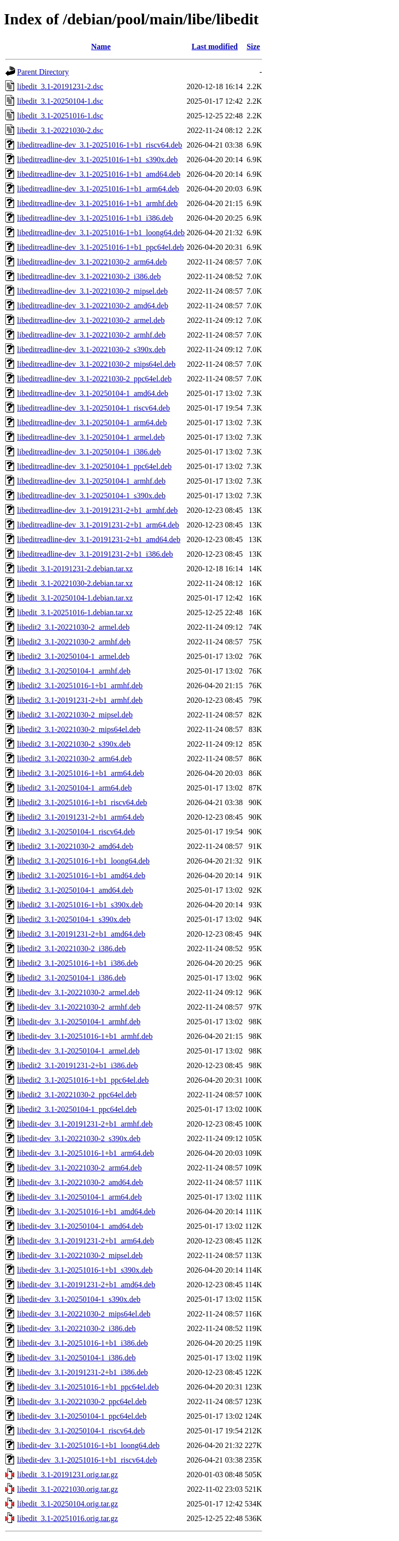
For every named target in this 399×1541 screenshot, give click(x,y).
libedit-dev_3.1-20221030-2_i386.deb (76, 1328)
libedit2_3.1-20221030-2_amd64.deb (75, 846)
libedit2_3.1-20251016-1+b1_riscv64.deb (82, 802)
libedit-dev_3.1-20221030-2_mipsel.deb (80, 1255)
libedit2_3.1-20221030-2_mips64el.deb (78, 729)
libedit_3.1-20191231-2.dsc (60, 86)
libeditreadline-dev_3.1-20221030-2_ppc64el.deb (94, 379)
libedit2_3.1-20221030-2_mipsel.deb (75, 715)
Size (253, 46)
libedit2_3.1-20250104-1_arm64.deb (74, 788)
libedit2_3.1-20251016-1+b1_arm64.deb (80, 773)
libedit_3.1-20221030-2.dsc (60, 130)
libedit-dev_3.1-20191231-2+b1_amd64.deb (86, 1284)
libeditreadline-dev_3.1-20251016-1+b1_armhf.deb (97, 203)
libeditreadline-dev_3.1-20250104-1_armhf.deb (91, 481)
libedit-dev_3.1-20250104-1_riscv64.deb (81, 1431)
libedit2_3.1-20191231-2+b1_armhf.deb (80, 700)
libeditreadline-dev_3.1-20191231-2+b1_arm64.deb (98, 525)
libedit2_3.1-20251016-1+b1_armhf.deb (80, 685)
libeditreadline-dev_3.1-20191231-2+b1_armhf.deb (97, 510)
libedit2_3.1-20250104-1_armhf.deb (74, 671)
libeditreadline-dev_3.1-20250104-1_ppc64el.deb (94, 466)
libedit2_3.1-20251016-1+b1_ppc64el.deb (83, 1080)
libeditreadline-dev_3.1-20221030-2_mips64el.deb (96, 364)
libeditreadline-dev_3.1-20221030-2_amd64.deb (92, 305)
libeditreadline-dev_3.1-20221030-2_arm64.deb (92, 262)
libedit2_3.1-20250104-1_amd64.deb (75, 890)
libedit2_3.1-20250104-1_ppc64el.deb (76, 1109)
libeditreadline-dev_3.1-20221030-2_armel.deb (91, 320)
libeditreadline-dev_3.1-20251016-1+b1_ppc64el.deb (100, 247)
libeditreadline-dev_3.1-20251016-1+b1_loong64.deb (101, 232)
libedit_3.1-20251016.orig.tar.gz (67, 1518)
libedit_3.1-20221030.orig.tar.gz (67, 1489)
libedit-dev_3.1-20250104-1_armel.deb (78, 1051)
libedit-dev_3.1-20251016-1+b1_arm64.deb (85, 1153)
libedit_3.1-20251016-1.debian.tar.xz (75, 612)
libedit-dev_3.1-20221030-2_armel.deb (78, 992)
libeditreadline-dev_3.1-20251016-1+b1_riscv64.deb (99, 145)
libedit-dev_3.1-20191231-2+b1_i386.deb (82, 1372)
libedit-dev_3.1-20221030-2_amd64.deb (80, 1182)
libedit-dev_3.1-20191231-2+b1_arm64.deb (85, 1241)
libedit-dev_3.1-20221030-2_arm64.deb (79, 1168)
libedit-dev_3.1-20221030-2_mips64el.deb (84, 1314)
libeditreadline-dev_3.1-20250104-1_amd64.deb (92, 393)
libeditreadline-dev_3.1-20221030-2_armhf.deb (91, 335)
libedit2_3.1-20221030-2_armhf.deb (74, 642)
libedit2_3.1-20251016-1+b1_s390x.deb (80, 905)
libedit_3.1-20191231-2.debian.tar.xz (75, 568)
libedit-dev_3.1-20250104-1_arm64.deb (79, 1197)
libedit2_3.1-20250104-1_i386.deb (71, 978)
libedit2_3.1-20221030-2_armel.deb (73, 627)
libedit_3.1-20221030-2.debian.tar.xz (75, 583)
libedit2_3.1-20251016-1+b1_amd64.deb (81, 875)
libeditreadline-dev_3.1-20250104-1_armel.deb (91, 437)
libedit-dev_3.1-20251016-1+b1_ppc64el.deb (88, 1387)
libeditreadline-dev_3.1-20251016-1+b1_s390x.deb (97, 159)
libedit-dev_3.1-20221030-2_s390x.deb (78, 1138)
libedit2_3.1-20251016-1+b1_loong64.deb (83, 861)
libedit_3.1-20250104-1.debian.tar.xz (75, 598)
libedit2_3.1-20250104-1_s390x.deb (74, 919)
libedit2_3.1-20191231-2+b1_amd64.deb (81, 934)
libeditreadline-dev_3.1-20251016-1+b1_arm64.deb (98, 189)
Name (101, 46)
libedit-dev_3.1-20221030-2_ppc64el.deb (82, 1401)
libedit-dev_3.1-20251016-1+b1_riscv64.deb (87, 1460)
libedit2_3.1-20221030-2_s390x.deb (74, 744)
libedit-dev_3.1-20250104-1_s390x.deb (78, 1299)
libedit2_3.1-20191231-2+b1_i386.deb (77, 1065)
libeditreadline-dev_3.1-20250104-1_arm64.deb (92, 422)
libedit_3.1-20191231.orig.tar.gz (67, 1474)
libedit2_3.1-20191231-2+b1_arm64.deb (80, 817)
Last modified (214, 46)
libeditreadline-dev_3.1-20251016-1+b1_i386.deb (95, 218)
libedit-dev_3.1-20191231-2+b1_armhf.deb (84, 1124)
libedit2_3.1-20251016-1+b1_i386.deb (77, 963)
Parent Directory (43, 72)
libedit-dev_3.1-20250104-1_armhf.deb (78, 1021)
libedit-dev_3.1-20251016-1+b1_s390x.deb (84, 1270)
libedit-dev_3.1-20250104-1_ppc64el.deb (82, 1416)
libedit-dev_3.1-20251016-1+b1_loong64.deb (88, 1445)
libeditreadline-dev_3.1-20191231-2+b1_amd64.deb (98, 539)
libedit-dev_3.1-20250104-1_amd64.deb (80, 1226)
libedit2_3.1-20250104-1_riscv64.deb (76, 831)
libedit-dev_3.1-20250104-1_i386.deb (76, 1357)
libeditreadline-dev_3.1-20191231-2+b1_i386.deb (95, 554)
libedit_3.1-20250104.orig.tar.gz (67, 1504)
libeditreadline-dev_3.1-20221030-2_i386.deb (89, 276)
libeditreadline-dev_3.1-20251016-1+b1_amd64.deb (98, 174)
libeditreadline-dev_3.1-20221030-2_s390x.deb (91, 349)
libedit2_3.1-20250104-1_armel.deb (73, 656)
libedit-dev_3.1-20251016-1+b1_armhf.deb (84, 1036)
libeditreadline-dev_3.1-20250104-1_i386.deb (89, 452)
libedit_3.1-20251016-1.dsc (60, 116)
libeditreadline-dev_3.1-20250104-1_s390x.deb (91, 495)
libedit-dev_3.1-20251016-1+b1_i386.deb (82, 1343)
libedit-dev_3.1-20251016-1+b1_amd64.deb (86, 1211)
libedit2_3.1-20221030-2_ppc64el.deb (76, 1094)
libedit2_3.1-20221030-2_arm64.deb (74, 758)
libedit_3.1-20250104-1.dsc (60, 101)
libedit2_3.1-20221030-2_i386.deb (71, 948)
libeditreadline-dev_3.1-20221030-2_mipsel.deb (92, 291)
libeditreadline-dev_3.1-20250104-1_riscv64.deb (93, 408)
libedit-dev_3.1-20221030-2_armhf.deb (78, 1007)
